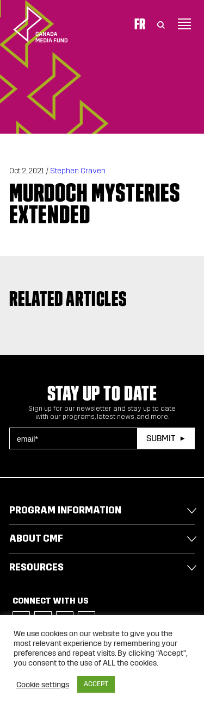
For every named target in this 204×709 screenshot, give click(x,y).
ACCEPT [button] (96, 684)
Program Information (65, 510)
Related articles (68, 298)
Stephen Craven (78, 170)
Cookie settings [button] (42, 684)
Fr (139, 24)
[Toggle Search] (161, 24)
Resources (36, 567)
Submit (160, 438)
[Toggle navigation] (184, 23)
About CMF (36, 538)
